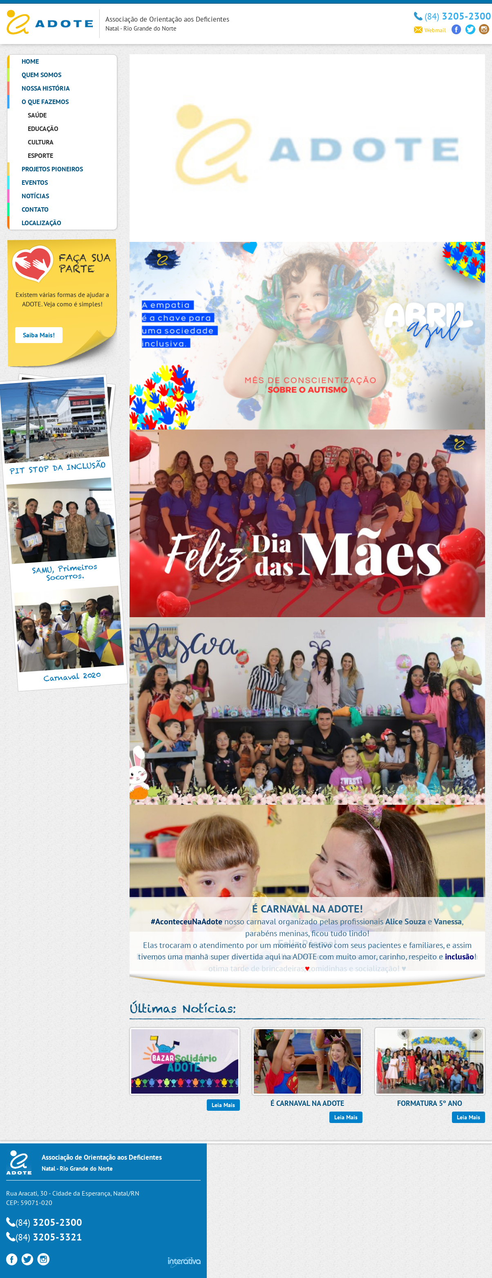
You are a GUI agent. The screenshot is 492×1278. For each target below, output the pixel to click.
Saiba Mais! (39, 335)
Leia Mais (223, 1105)
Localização (41, 223)
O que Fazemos (45, 101)
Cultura (41, 142)
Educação (43, 128)
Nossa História (46, 88)
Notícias (35, 196)
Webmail (430, 30)
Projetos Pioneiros (52, 169)
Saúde (37, 115)
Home (30, 61)
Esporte (40, 155)
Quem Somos (41, 75)
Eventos (35, 182)
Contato (35, 209)
